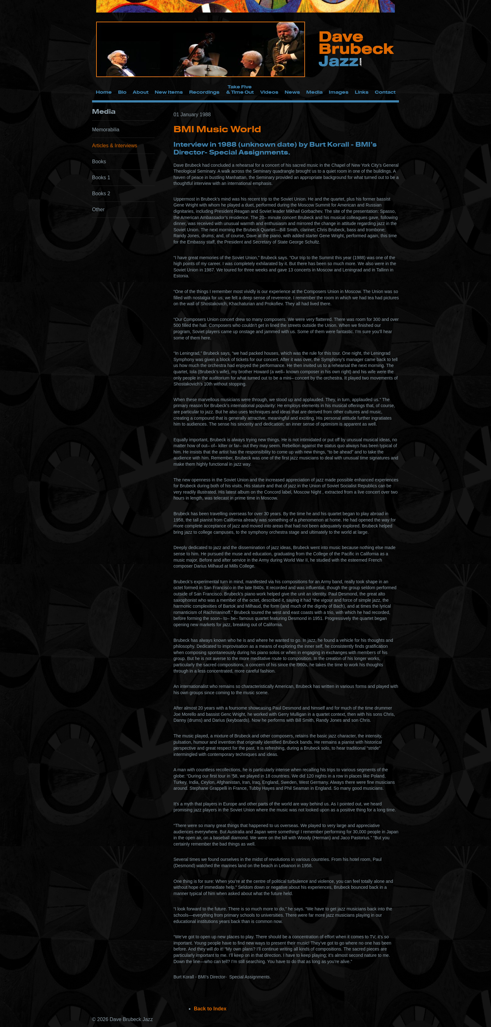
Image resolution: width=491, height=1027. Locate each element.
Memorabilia (105, 129)
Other (98, 209)
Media (314, 92)
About (140, 92)
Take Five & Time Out (240, 89)
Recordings (204, 92)
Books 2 (101, 193)
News (292, 92)
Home (104, 92)
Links (362, 92)
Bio (122, 92)
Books (99, 161)
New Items (169, 92)
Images (339, 92)
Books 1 (101, 177)
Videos (269, 92)
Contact (385, 92)
